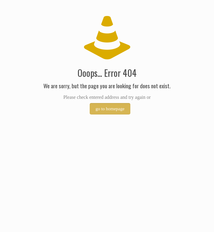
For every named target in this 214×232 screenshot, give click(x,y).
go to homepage (110, 108)
